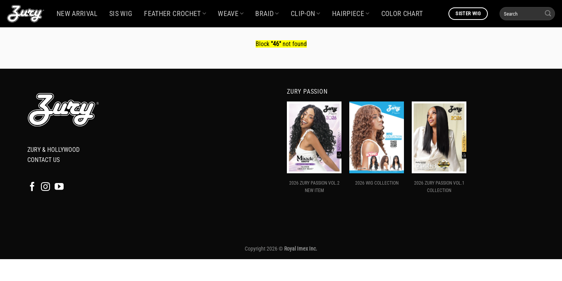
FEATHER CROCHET (175, 14)
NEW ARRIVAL (77, 14)
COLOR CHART (402, 14)
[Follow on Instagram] (45, 187)
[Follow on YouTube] (59, 187)
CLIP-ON (305, 14)
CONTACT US (43, 160)
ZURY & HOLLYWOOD (53, 149)
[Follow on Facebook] (32, 187)
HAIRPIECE (351, 14)
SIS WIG (120, 14)
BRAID (267, 14)
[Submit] (548, 13)
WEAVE (231, 14)
